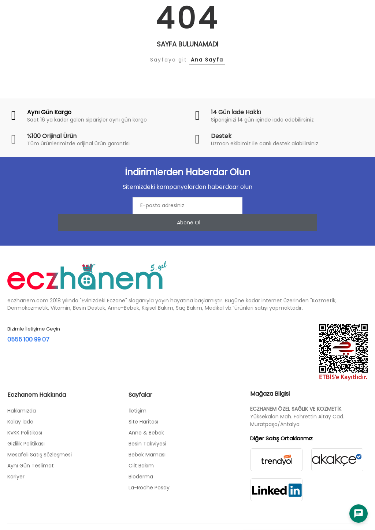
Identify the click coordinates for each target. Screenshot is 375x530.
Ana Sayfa (207, 59)
